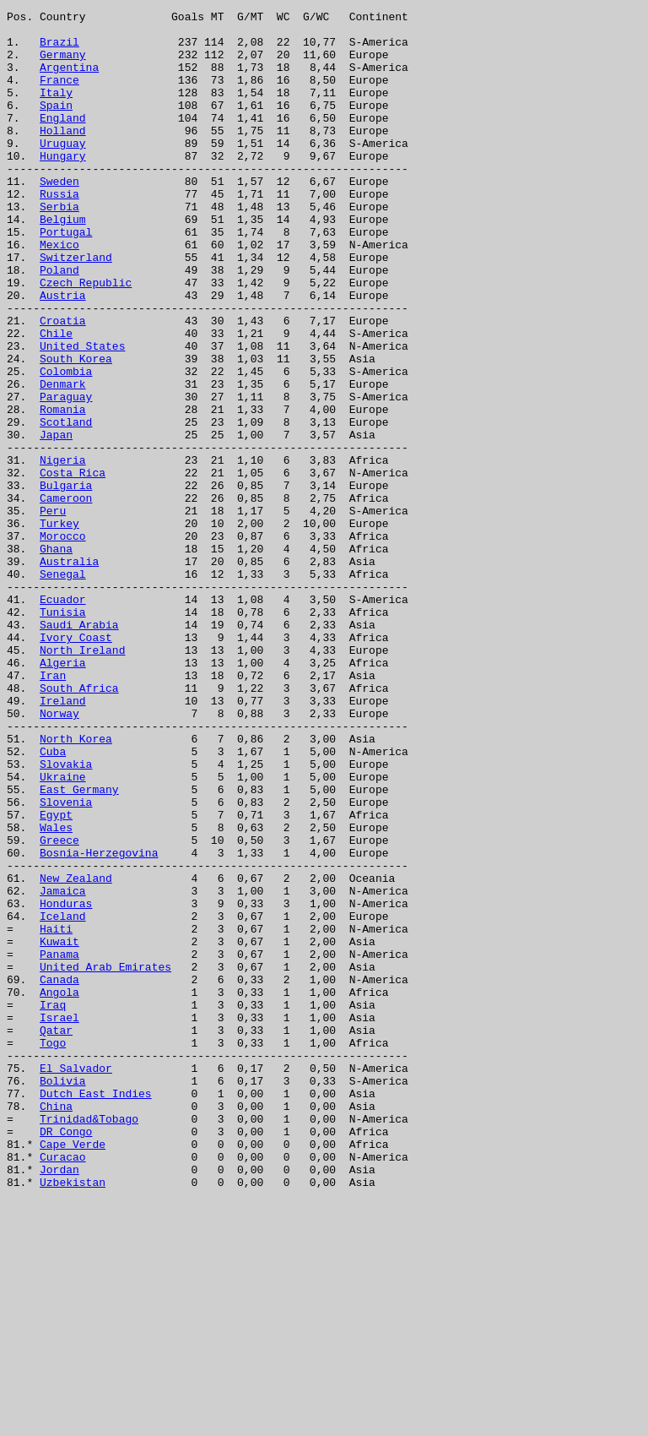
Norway (59, 854)
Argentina (69, 79)
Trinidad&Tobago (89, 1341)
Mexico (59, 292)
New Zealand (76, 1052)
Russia (59, 231)
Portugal (66, 277)
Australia (69, 672)
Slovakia (66, 915)
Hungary (63, 185)
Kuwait (59, 1128)
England (63, 140)
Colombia (66, 444)
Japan (56, 520)
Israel (59, 1219)
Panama (59, 1143)
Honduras (66, 1083)
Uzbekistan (72, 1417)
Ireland (63, 839)
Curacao (63, 1387)
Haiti (56, 1113)
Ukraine (63, 930)
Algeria (63, 794)
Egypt (56, 976)
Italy (56, 109)
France (59, 94)
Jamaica (63, 1067)
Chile (56, 398)
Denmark (63, 459)
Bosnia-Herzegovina (99, 1022)
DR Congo (66, 1356)
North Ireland (82, 778)
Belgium (63, 261)
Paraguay (66, 474)
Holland (63, 155)
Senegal (63, 687)
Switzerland (76, 307)
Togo (53, 1250)
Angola (59, 1189)
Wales (56, 991)
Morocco (63, 642)
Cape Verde (72, 1371)
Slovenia (66, 961)
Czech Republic (86, 337)
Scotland (66, 505)
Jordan (59, 1402)
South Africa (79, 824)
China (56, 1326)
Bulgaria (66, 581)
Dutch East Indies (96, 1311)
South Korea (76, 429)
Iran (53, 809)
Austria (63, 353)
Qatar (56, 1235)
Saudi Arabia (79, 748)
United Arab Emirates (105, 1159)
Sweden (59, 216)
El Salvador (76, 1280)
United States (82, 414)
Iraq (53, 1204)
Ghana (56, 657)
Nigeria (63, 550)
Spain (56, 125)
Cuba (53, 900)
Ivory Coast (76, 763)
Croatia (63, 383)
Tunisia (63, 733)
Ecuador (63, 718)
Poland (59, 322)
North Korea (76, 885)
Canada (59, 1174)
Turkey (59, 626)
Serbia (59, 246)
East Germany (79, 946)
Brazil (59, 49)
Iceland (63, 1098)
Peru (53, 611)
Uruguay (63, 170)
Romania (63, 490)
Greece (59, 1006)
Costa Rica (72, 566)
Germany (63, 64)
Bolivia (63, 1295)
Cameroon (66, 596)
